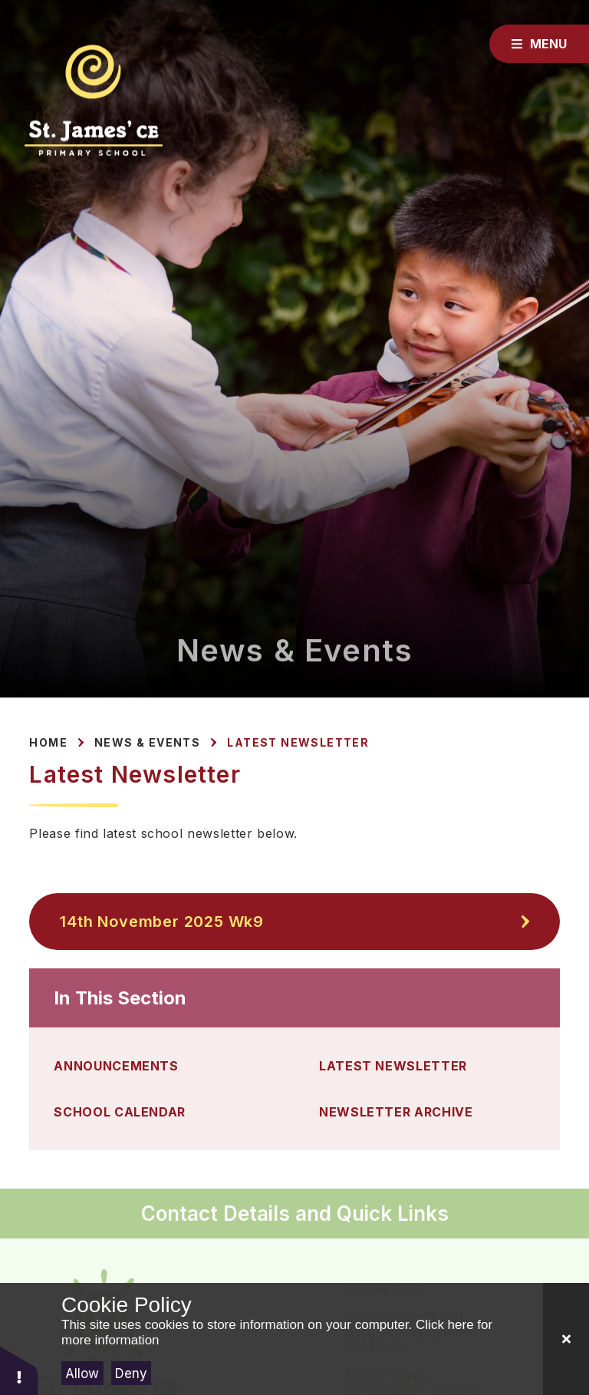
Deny (131, 1373)
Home (48, 742)
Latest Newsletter (298, 742)
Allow (82, 1373)
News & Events (147, 742)
